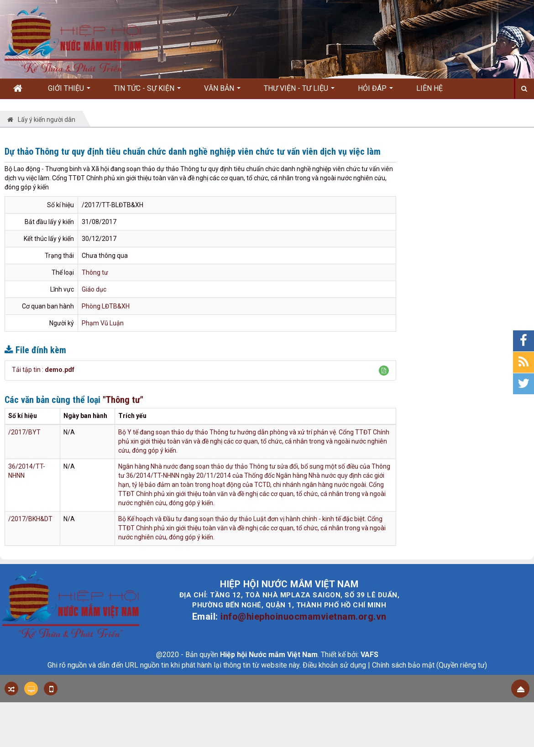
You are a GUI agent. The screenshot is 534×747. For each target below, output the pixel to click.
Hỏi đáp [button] (375, 91)
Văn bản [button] (222, 91)
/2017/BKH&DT (30, 518)
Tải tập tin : (43, 369)
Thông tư (95, 272)
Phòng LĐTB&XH (106, 306)
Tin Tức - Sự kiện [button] (147, 91)
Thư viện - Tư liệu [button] (299, 91)
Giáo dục (94, 289)
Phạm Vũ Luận (103, 323)
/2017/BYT (24, 432)
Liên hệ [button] (429, 88)
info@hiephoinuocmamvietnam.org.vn (303, 616)
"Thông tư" (123, 399)
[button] (384, 370)
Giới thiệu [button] (69, 91)
